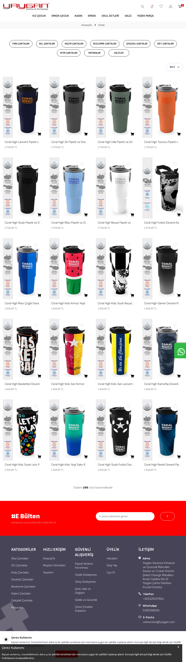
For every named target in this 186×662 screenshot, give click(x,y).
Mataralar (95, 53)
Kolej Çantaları (20, 572)
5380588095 (151, 610)
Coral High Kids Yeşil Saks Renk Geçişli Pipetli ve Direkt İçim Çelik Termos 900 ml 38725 (69, 464)
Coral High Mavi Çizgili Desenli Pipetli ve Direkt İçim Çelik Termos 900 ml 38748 (23, 303)
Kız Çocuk (39, 16)
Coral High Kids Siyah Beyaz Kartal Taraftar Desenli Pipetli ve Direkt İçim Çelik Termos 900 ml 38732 (116, 303)
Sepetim (48, 572)
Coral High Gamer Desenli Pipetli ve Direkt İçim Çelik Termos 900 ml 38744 (162, 303)
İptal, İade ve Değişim (83, 590)
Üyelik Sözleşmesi (86, 574)
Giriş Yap (112, 565)
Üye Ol (111, 572)
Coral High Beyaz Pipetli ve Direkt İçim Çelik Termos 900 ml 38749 (116, 222)
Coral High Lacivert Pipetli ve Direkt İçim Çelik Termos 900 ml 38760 (23, 142)
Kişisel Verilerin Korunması (84, 565)
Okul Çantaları (19, 558)
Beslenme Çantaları (105, 43)
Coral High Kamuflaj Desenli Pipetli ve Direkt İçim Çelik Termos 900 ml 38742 (162, 383)
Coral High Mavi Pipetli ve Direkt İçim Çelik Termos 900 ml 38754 (69, 222)
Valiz (128, 16)
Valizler (120, 53)
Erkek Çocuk (60, 16)
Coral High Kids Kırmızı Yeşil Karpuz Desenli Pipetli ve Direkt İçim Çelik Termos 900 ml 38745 (69, 303)
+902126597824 (153, 598)
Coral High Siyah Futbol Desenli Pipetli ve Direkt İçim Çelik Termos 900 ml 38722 (116, 464)
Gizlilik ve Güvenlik (86, 599)
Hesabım (112, 558)
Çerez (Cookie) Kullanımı (84, 608)
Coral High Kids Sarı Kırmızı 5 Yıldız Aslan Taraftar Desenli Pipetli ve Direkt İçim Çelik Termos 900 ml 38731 (69, 383)
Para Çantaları (16, 43)
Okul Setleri (110, 16)
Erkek (92, 16)
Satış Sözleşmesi (85, 581)
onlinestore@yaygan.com (159, 622)
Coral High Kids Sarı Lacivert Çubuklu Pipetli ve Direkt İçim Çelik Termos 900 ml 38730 (116, 383)
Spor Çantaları (68, 53)
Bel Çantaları (44, 43)
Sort (174, 66)
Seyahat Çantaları (22, 579)
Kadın (78, 16)
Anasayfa (86, 25)
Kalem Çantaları (73, 43)
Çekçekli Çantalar (139, 43)
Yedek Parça (145, 16)
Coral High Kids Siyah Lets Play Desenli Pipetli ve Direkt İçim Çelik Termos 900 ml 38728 (23, 464)
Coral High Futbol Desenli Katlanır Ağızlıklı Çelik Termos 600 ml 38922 (162, 222)
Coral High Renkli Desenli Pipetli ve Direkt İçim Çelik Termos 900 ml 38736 (162, 464)
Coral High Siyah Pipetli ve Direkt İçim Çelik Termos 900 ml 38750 (23, 222)
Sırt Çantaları (170, 43)
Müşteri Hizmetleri (54, 565)
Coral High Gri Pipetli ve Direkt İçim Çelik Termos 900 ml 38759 (69, 142)
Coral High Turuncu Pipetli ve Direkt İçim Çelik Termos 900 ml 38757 (162, 142)
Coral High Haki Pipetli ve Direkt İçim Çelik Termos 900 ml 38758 (116, 142)
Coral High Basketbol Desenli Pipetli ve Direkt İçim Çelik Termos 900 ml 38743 (23, 383)
